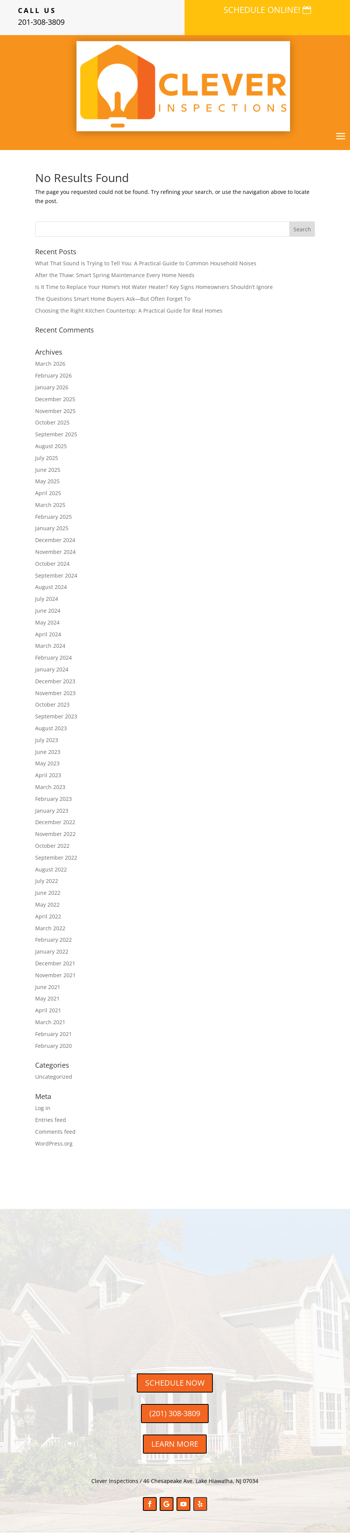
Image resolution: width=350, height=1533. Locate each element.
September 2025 (56, 434)
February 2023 (53, 798)
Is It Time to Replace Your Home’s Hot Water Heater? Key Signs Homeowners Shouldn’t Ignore (154, 286)
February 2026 (53, 375)
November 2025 (55, 411)
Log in (42, 1108)
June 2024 (47, 610)
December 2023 (55, 681)
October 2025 (52, 422)
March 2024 (50, 645)
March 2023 (50, 787)
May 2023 (47, 763)
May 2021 (47, 998)
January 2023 (51, 810)
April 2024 (48, 634)
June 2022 (47, 892)
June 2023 (47, 751)
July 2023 (46, 740)
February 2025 (53, 516)
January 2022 (51, 951)
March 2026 (50, 363)
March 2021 (50, 1022)
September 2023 (56, 716)
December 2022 (55, 822)
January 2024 (51, 669)
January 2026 (51, 387)
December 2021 (55, 963)
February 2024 (53, 657)
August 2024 (51, 587)
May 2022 (47, 904)
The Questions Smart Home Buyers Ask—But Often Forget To (112, 298)
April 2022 (48, 916)
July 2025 (46, 458)
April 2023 (48, 775)
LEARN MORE (174, 1444)
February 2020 (53, 1045)
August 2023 (51, 728)
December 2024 (55, 540)
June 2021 (47, 987)
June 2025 (47, 469)
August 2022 (51, 869)
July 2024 (46, 598)
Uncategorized (53, 1076)
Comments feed (55, 1131)
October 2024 (52, 563)
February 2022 (53, 939)
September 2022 (56, 857)
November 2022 (55, 834)
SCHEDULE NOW (174, 1383)
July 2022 (46, 880)
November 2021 (55, 975)
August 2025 (51, 446)
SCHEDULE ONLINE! (262, 9)
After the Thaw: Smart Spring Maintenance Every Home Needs (114, 275)
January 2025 (51, 528)
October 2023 (52, 704)
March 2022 (50, 928)
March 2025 (50, 504)
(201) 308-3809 (174, 1413)
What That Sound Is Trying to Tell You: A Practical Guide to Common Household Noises (145, 263)
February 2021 (53, 1034)
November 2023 (55, 693)
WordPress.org (54, 1143)
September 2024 (56, 575)
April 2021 (48, 1010)
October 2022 (52, 845)
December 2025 (55, 399)
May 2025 (47, 481)
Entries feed (50, 1119)
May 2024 (47, 622)
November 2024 (55, 551)
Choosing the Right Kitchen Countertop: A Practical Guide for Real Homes (128, 310)
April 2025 (48, 493)
